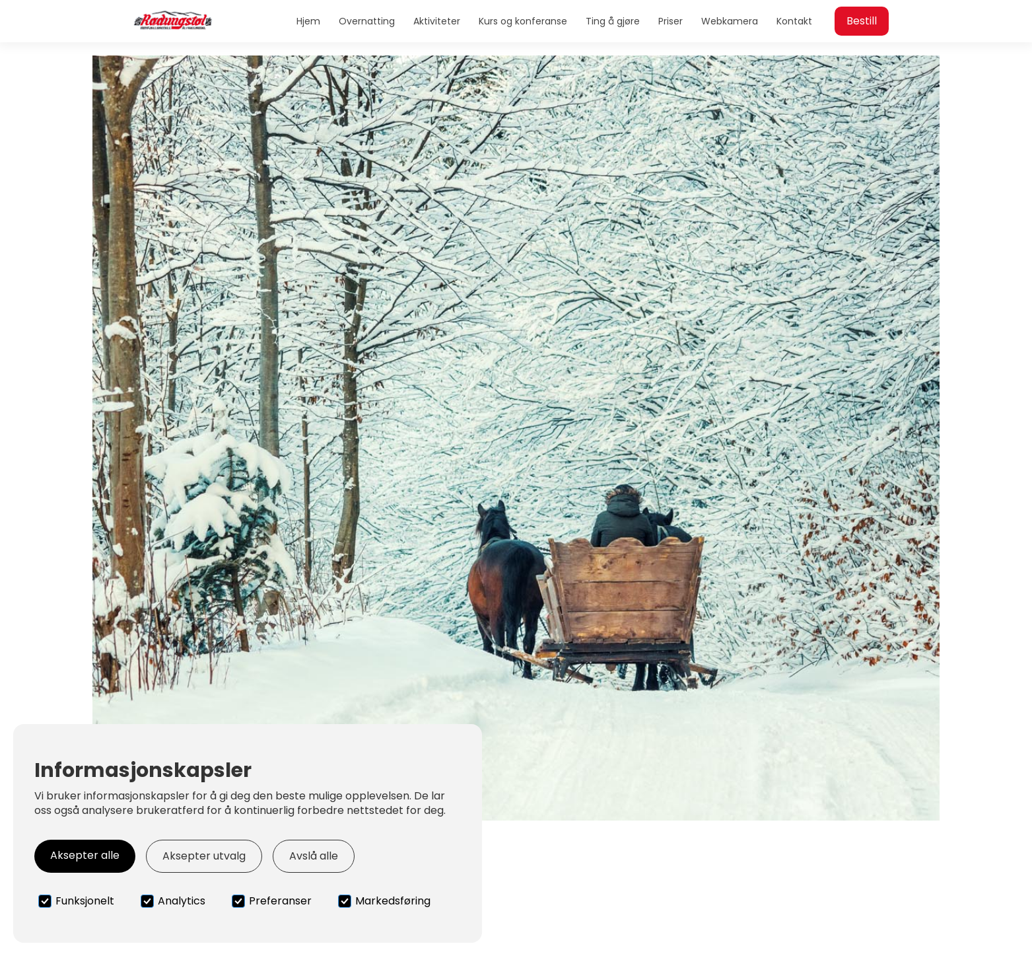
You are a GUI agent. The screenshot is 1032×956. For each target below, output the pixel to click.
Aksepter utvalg (204, 856)
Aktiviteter (436, 21)
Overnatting (367, 21)
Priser (670, 21)
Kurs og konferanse (523, 21)
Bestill (861, 20)
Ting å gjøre (613, 21)
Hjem (308, 21)
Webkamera (729, 21)
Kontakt (794, 21)
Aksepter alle (85, 855)
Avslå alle (313, 856)
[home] (173, 21)
